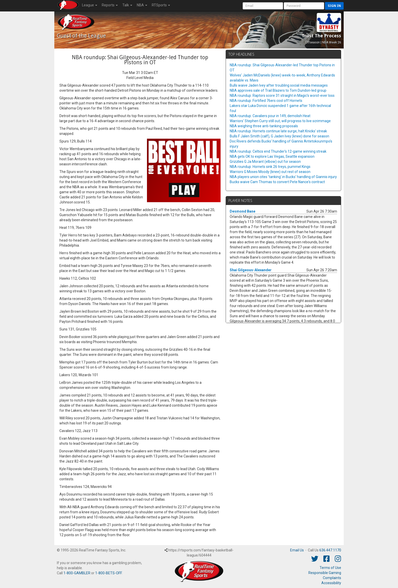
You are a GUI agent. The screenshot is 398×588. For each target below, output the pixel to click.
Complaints (332, 578)
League (89, 5)
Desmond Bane (242, 211)
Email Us (297, 550)
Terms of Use (330, 568)
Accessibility (331, 583)
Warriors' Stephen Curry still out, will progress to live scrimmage (280, 121)
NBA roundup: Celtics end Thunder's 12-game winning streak (278, 151)
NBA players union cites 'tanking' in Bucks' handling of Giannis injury (283, 177)
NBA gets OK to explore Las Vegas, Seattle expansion (272, 156)
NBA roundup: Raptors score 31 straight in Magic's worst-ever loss (282, 95)
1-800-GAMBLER (76, 573)
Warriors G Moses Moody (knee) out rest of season (270, 172)
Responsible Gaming (324, 573)
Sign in (334, 6)
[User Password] (304, 5)
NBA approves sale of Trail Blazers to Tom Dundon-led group (278, 90)
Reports (110, 5)
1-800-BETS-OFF (108, 573)
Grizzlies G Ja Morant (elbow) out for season (265, 162)
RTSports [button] (161, 5)
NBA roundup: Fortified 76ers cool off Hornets (266, 101)
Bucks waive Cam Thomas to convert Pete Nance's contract (277, 182)
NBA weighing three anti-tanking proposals (264, 126)
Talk (127, 5)
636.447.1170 (330, 550)
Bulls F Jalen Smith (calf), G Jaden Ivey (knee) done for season (279, 136)
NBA (142, 5)
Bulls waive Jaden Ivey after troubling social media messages (279, 85)
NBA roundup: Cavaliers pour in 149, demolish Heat (270, 116)
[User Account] (263, 5)
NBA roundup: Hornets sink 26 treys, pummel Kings (270, 167)
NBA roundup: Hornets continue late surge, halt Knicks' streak (278, 131)
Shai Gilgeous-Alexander (251, 270)
